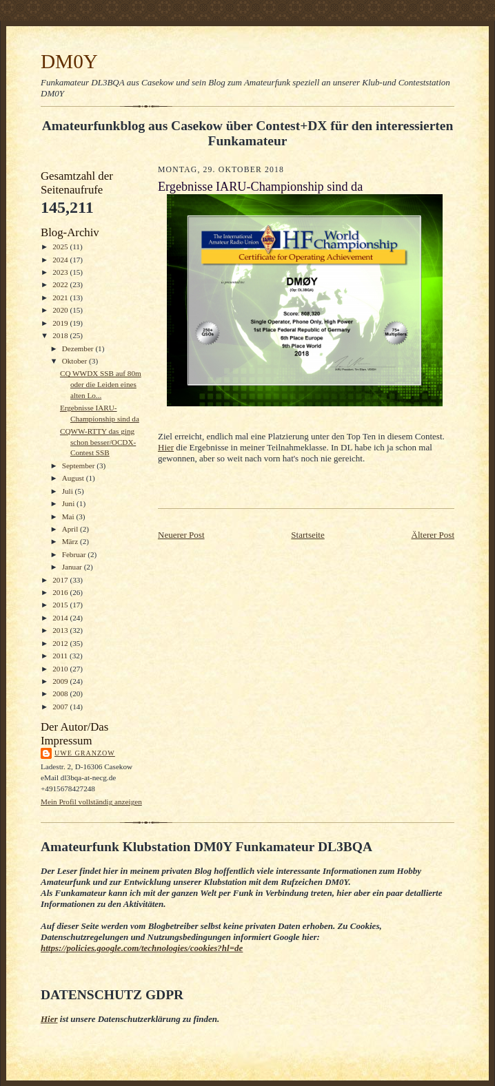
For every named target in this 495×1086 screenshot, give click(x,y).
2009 (61, 681)
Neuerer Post (181, 535)
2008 (61, 693)
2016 (61, 592)
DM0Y (69, 61)
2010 (61, 669)
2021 (61, 297)
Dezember (79, 348)
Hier (166, 447)
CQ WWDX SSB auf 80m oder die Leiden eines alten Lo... (100, 384)
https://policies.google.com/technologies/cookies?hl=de (142, 948)
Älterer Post (433, 535)
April (71, 529)
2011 (61, 655)
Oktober (75, 361)
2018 (61, 335)
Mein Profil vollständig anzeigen (91, 801)
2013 (61, 630)
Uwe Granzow (84, 753)
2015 (61, 605)
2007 (61, 706)
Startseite (307, 535)
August (74, 478)
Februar (75, 554)
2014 (61, 618)
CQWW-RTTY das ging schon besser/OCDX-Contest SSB (98, 442)
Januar (73, 567)
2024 (61, 259)
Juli (68, 491)
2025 (61, 246)
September (79, 465)
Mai (69, 516)
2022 (61, 284)
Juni (69, 503)
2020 (61, 310)
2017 (61, 580)
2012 (61, 643)
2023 (61, 272)
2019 (61, 323)
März (71, 541)
